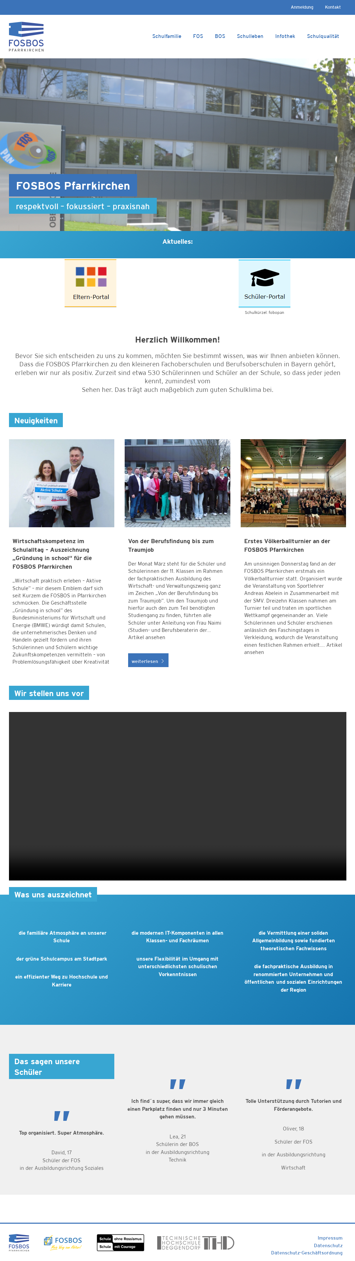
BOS (220, 36)
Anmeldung (302, 7)
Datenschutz (328, 1245)
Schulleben (250, 36)
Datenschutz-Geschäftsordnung (307, 1252)
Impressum (330, 1238)
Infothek (285, 36)
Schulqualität (323, 36)
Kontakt (333, 7)
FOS (198, 36)
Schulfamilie (166, 36)
